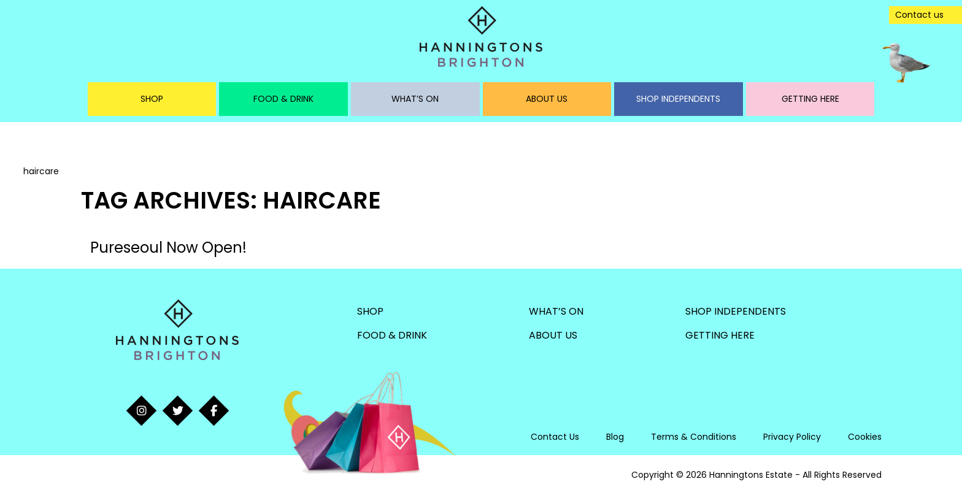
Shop (151, 99)
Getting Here (810, 99)
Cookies (865, 437)
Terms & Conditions (693, 437)
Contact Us (555, 437)
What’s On (415, 99)
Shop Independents (678, 99)
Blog (615, 437)
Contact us (919, 15)
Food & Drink (283, 99)
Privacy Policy (792, 437)
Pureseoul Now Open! (168, 247)
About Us (547, 99)
